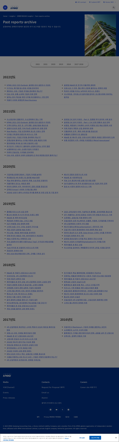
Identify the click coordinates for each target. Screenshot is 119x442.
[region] (59, 438)
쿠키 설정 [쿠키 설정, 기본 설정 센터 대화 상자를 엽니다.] (82, 437)
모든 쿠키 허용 (95, 437)
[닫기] (116, 438)
